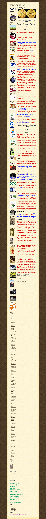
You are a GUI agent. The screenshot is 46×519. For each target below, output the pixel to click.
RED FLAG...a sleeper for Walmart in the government (13, 430)
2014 (10, 311)
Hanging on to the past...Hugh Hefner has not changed (13, 359)
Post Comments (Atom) (23, 281)
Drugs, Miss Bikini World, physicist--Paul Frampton (13, 416)
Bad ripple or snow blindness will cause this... (13, 355)
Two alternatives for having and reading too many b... (13, 378)
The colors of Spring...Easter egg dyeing (13, 326)
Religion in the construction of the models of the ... (13, 330)
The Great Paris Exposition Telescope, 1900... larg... (13, 349)
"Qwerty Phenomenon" (13, 379)
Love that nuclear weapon (13, 399)
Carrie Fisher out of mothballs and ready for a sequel (13, 413)
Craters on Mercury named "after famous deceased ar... (13, 335)
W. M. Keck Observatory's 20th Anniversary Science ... (13, 398)
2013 (10, 312)
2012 (10, 459)
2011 (10, 460)
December (12, 313)
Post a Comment (19, 278)
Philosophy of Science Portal (17, 4)
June (11, 318)
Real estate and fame (13, 410)
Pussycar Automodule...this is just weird (13, 392)
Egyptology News (13, 509)
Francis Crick (20, 275)
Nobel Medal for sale (24, 275)
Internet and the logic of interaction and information (13, 353)
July (11, 317)
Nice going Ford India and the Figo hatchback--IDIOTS (13, 361)
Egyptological (13, 508)
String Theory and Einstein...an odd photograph (13, 387)
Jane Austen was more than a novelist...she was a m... (13, 403)
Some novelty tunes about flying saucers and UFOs (13, 337)
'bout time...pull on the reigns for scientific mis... (13, 446)
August (11, 316)
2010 (10, 461)
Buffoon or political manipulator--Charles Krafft (13, 346)
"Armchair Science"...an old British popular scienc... (13, 322)
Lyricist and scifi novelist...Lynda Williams (13, 394)
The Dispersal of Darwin (14, 510)
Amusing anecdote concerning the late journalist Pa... (13, 418)
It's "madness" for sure (13, 347)
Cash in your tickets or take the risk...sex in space (13, 376)
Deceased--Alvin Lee (13, 427)
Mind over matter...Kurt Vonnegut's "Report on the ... (13, 339)
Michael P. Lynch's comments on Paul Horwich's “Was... (13, 435)
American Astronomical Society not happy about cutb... (13, 332)
